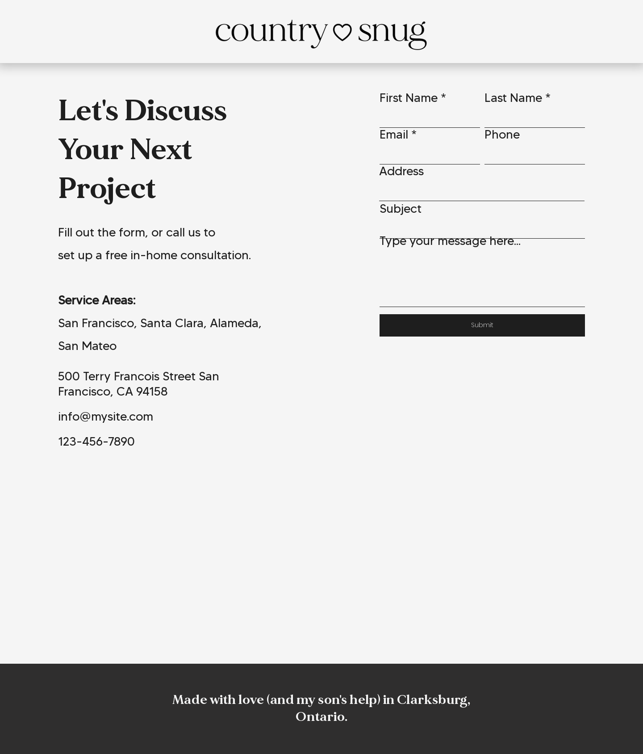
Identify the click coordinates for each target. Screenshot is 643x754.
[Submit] (482, 325)
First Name (409, 98)
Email (394, 134)
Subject (401, 208)
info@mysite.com (105, 416)
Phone (502, 134)
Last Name (513, 98)
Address (401, 171)
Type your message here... (450, 241)
